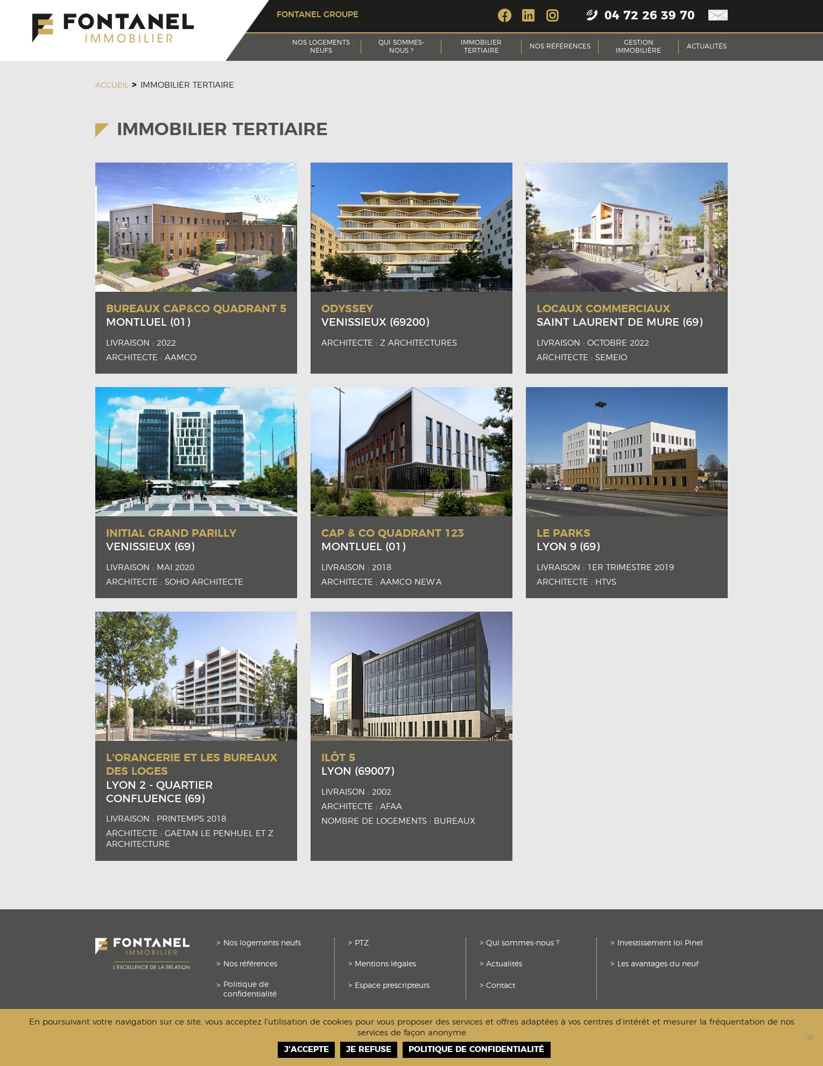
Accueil (111, 85)
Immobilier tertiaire (481, 46)
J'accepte (306, 1050)
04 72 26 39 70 (649, 16)
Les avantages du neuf (658, 964)
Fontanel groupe (317, 15)
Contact (500, 986)
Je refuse (368, 1050)
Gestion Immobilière (638, 46)
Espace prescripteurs (392, 986)
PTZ (362, 943)
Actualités (707, 46)
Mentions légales (385, 964)
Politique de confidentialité (250, 989)
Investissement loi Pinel (660, 943)
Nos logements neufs (321, 46)
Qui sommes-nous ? (401, 46)
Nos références (560, 46)
